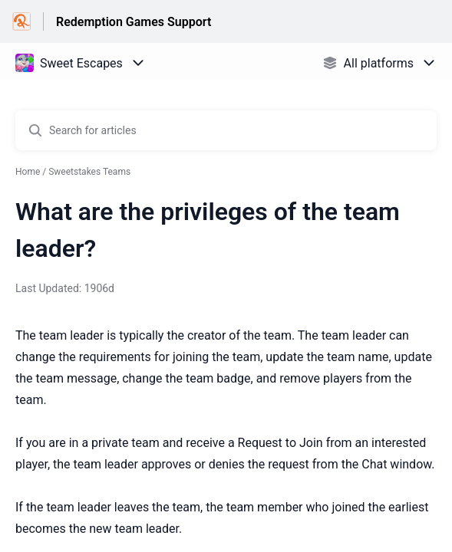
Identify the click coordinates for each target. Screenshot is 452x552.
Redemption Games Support (133, 22)
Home (27, 171)
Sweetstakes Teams (89, 171)
